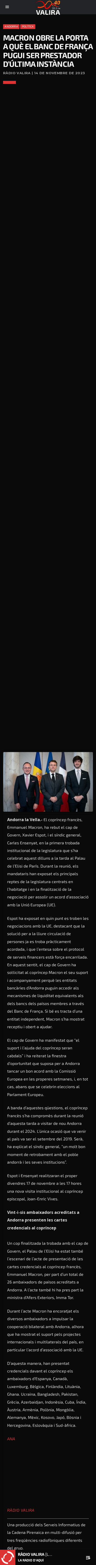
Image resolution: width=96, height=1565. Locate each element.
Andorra (11, 26)
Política (28, 26)
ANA (11, 1438)
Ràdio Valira (21, 1510)
